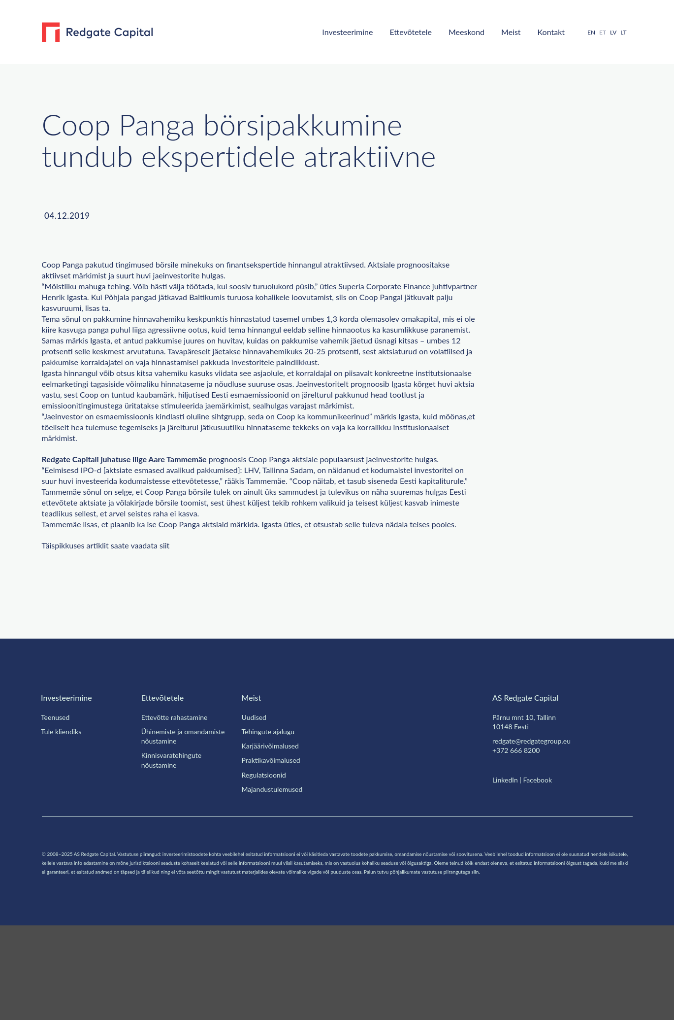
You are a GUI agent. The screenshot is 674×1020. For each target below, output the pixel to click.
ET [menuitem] (599, 32)
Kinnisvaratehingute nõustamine (174, 845)
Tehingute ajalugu (271, 817)
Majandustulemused (275, 874)
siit (184, 631)
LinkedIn (506, 865)
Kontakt (544, 31)
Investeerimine (322, 31)
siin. (186, 966)
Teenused (57, 802)
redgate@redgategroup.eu (536, 826)
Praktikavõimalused (274, 845)
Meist (500, 31)
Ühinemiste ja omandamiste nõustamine (184, 822)
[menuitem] (587, 32)
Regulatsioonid (266, 860)
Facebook (542, 865)
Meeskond (453, 31)
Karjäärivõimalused (273, 831)
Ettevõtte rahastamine (179, 802)
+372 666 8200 (518, 835)
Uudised (255, 802)
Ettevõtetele (392, 31)
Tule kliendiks (62, 817)
